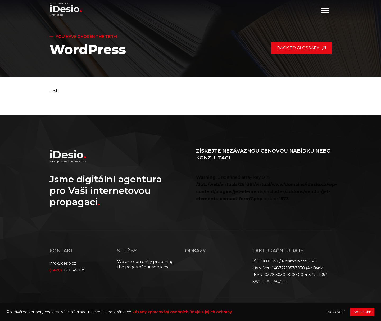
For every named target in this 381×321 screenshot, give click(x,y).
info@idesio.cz (62, 263)
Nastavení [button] (336, 312)
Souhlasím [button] (362, 312)
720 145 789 (67, 270)
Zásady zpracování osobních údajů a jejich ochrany (182, 312)
